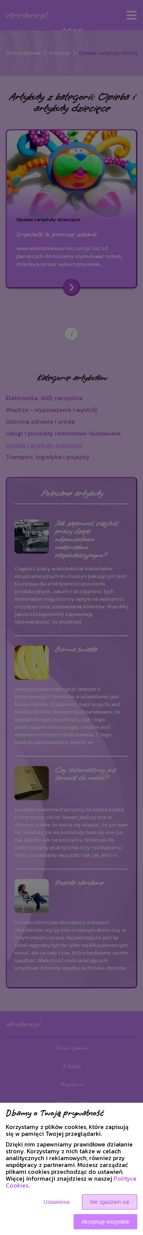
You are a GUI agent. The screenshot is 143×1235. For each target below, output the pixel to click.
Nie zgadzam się (110, 1202)
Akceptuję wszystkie (105, 1222)
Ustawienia (56, 1202)
